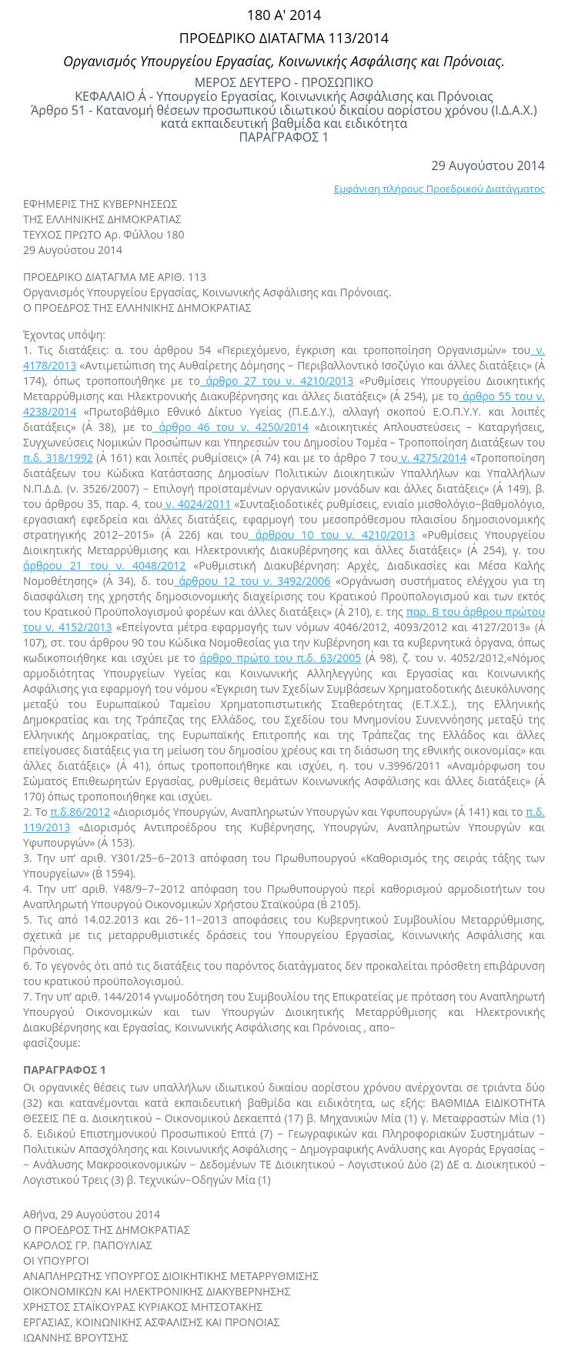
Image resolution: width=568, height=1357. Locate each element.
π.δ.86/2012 (80, 811)
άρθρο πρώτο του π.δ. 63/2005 (280, 657)
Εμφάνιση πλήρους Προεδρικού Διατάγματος (439, 189)
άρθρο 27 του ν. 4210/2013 (276, 380)
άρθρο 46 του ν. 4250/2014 (230, 426)
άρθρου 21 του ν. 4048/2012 (104, 565)
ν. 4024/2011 (196, 503)
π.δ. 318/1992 (58, 457)
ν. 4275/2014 (432, 457)
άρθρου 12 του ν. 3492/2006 (252, 580)
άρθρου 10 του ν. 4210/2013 (332, 534)
